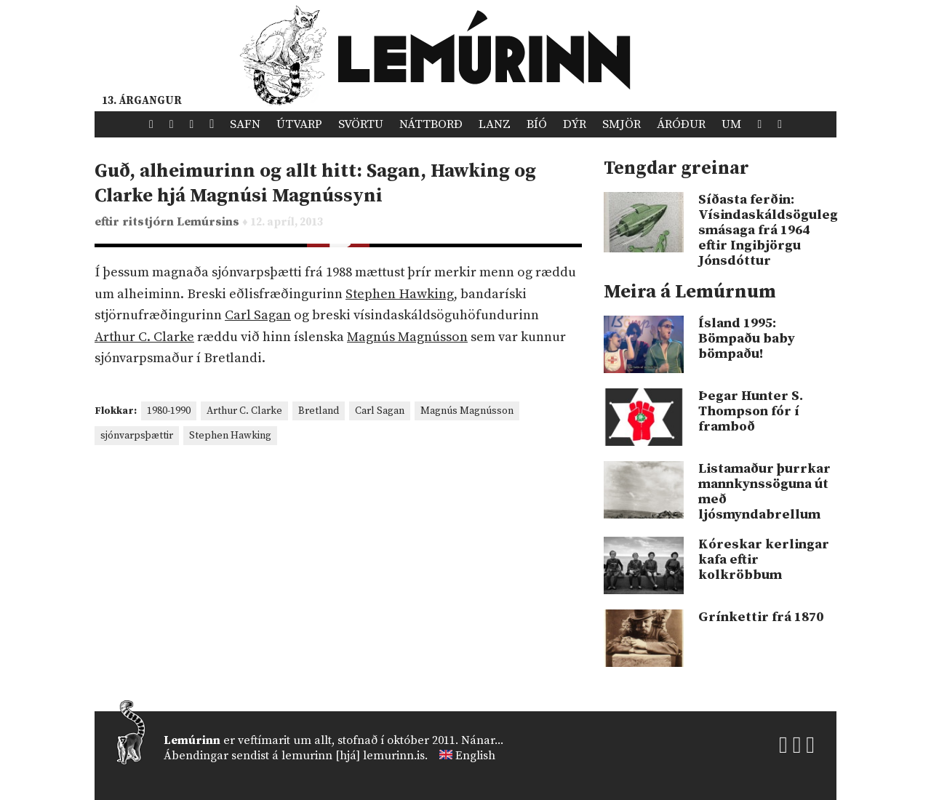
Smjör (621, 124)
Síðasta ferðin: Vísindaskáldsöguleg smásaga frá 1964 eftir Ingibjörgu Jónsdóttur (767, 230)
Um (731, 124)
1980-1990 (169, 410)
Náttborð (431, 124)
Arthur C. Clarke (144, 337)
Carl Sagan (258, 315)
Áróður (681, 124)
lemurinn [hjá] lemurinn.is (353, 755)
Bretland (318, 410)
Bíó (537, 124)
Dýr (574, 124)
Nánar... (482, 740)
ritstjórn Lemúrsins (182, 222)
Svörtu (360, 124)
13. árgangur (142, 101)
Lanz (495, 124)
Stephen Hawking (399, 294)
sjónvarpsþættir (136, 435)
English (475, 755)
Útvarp (299, 124)
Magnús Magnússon (407, 337)
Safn (245, 124)
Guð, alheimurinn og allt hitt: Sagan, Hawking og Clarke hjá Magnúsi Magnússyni (315, 183)
